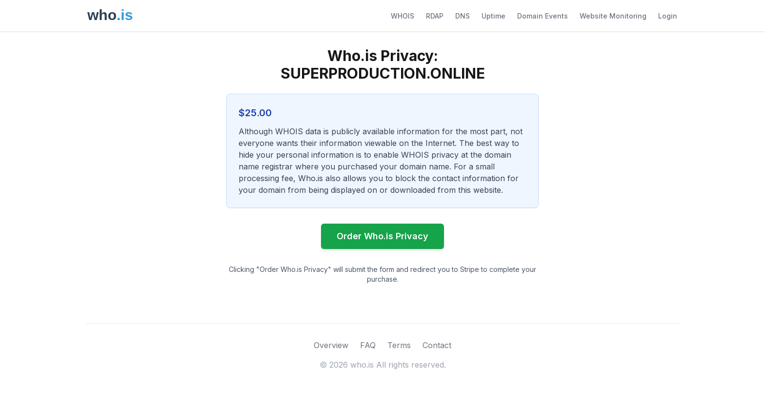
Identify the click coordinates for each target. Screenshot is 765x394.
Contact (437, 345)
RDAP (434, 16)
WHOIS (402, 16)
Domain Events (542, 16)
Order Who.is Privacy (382, 236)
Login (667, 16)
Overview (331, 345)
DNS (462, 16)
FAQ (368, 345)
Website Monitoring (613, 16)
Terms (399, 345)
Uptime (493, 16)
